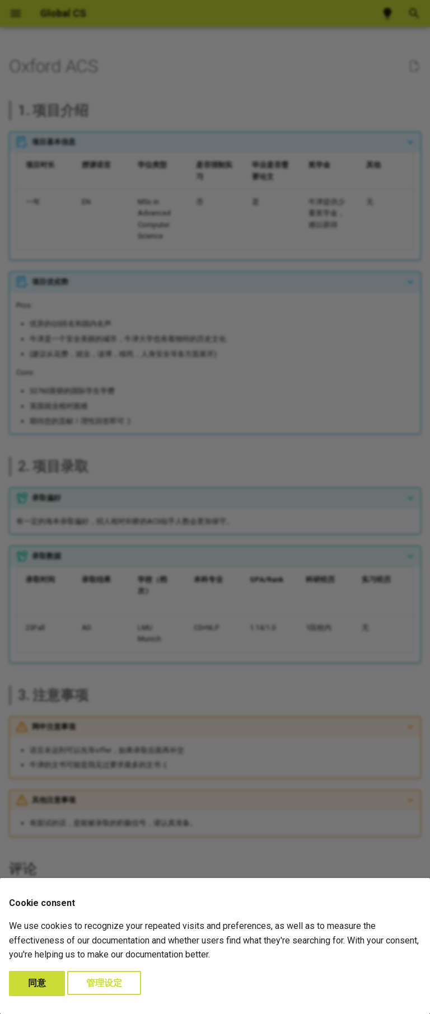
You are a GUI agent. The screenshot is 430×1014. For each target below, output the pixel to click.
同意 (37, 983)
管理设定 (104, 983)
